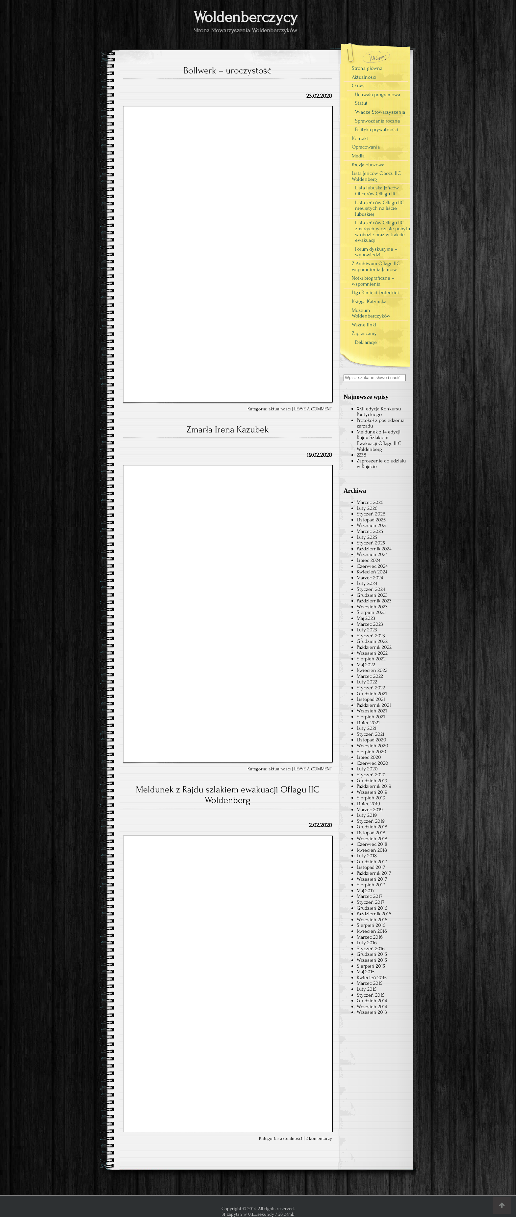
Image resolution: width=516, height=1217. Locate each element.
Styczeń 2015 (370, 995)
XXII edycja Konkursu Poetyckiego (379, 412)
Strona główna (367, 68)
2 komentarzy (319, 1138)
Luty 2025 (367, 537)
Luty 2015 (366, 989)
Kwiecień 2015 (372, 978)
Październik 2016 (374, 914)
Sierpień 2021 (371, 717)
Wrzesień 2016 (372, 920)
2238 (361, 455)
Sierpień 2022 (371, 659)
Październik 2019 (374, 786)
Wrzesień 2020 (372, 746)
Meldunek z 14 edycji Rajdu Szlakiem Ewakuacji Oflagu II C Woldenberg (379, 440)
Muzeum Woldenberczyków (371, 313)
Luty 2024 (367, 583)
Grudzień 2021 (372, 694)
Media (358, 156)
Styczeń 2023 (371, 636)
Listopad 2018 (371, 833)
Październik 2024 (374, 549)
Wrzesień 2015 (372, 960)
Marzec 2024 (370, 578)
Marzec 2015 (369, 983)
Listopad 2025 (371, 520)
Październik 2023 (374, 601)
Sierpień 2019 (371, 798)
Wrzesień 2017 (372, 879)
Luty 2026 (367, 508)
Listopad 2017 (371, 867)
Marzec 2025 (370, 531)
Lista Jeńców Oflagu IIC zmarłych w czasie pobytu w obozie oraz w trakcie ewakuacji (382, 231)
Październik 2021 (374, 705)
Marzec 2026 (370, 502)
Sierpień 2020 (371, 752)
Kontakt (360, 138)
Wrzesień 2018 (372, 839)
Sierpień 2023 (371, 612)
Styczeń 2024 (371, 589)
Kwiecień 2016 (372, 931)
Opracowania (366, 147)
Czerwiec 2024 (372, 566)
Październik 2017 (374, 873)
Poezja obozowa (368, 165)
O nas (358, 86)
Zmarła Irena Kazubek (228, 429)
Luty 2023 (367, 630)
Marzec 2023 (370, 624)
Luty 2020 (367, 769)
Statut (361, 103)
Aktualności (364, 77)
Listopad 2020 (371, 740)
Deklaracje (366, 342)
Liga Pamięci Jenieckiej (375, 292)
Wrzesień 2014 (372, 1007)
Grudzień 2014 (372, 1001)
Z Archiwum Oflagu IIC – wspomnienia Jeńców (378, 266)
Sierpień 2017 (371, 885)
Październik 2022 (374, 647)
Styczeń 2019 (371, 821)
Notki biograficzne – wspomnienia (373, 281)
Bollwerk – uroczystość (227, 70)
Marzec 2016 (370, 937)
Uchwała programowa (377, 94)
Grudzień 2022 (372, 641)
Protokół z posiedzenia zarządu (380, 423)
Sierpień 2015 (371, 966)
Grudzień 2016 (372, 908)
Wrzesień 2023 (372, 607)
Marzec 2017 (369, 896)
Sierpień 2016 (371, 925)
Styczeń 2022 (371, 688)
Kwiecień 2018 (372, 850)
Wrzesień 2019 (372, 792)
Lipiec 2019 (368, 804)
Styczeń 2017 (370, 902)
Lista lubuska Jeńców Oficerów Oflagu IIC (377, 191)
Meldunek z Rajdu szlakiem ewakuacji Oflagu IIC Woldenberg (227, 794)
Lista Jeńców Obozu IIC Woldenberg (376, 176)
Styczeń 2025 (371, 543)
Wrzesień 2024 (372, 554)
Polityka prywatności (376, 129)
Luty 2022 (367, 682)
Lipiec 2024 (368, 560)
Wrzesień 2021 (372, 711)
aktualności (280, 409)
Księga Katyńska (369, 301)
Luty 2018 (367, 856)
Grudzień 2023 (372, 595)
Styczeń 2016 (371, 949)
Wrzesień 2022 (372, 653)
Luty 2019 (367, 815)
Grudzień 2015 (372, 954)
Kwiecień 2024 (372, 572)
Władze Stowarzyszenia (380, 112)
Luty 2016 (367, 943)
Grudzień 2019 (372, 781)
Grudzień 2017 (372, 862)
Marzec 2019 (370, 810)
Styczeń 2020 (371, 775)
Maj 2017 (365, 891)
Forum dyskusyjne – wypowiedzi (376, 252)
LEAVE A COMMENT (313, 409)
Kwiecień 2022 (372, 670)
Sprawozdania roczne (377, 121)
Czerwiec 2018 (372, 844)
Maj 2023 (366, 618)
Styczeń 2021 (370, 734)
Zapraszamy (364, 333)
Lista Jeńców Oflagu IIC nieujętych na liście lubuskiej (379, 208)
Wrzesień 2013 (372, 1012)
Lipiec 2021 (368, 723)
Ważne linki (364, 325)
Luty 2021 (366, 728)
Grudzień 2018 (372, 827)
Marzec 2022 (370, 676)
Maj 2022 (366, 665)
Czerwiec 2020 (372, 763)
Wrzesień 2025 (372, 525)
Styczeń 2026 (371, 514)
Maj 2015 (365, 972)
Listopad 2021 (371, 699)
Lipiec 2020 (369, 757)
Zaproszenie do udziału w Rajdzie (381, 464)
